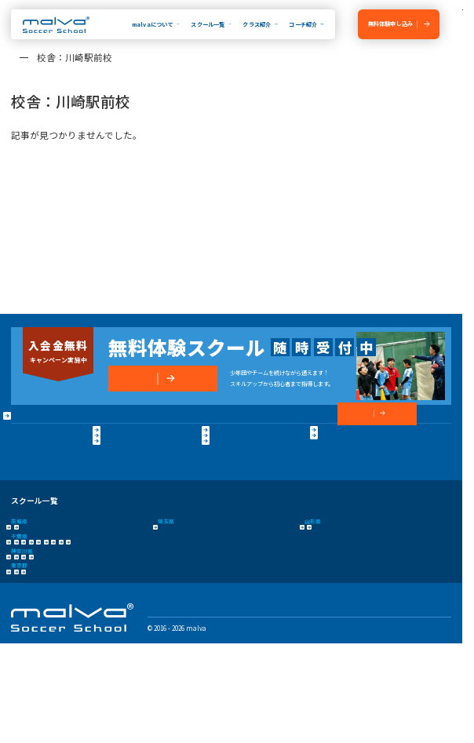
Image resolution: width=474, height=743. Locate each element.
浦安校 (19, 599)
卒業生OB (135, 448)
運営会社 (23, 496)
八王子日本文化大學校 (70, 648)
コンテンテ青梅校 (136, 648)
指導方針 (25, 463)
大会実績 (25, 478)
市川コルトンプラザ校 (108, 599)
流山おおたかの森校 (282, 599)
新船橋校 (333, 599)
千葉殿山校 (196, 599)
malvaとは (29, 448)
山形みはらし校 (355, 574)
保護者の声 (137, 463)
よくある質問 (141, 478)
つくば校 (54, 574)
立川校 (19, 648)
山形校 (312, 574)
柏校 (364, 599)
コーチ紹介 (303, 24)
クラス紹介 (256, 24)
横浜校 (19, 624)
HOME (22, 422)
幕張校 (233, 599)
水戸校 (19, 574)
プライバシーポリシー (76, 496)
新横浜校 (54, 624)
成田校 (159, 599)
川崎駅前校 (94, 624)
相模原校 (134, 624)
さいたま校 (171, 574)
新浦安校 (54, 599)
